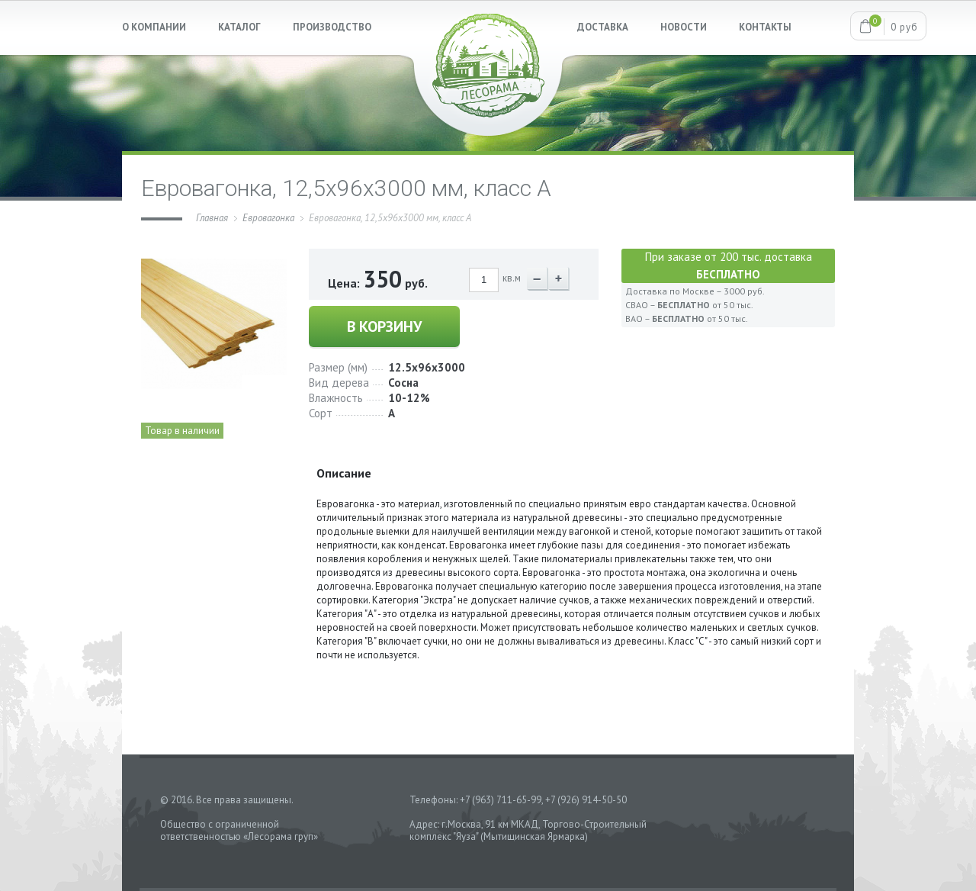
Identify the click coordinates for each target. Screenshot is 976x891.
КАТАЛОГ (239, 27)
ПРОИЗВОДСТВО (332, 27)
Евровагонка (268, 217)
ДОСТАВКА (602, 27)
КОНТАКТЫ (765, 27)
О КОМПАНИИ (154, 27)
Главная (212, 217)
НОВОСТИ (683, 27)
